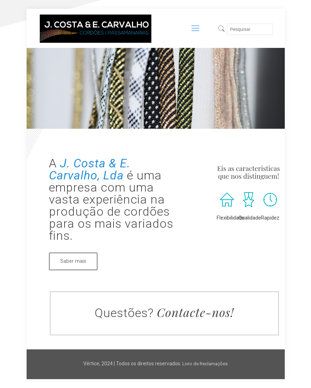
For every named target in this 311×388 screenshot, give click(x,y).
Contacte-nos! (195, 312)
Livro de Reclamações (205, 363)
